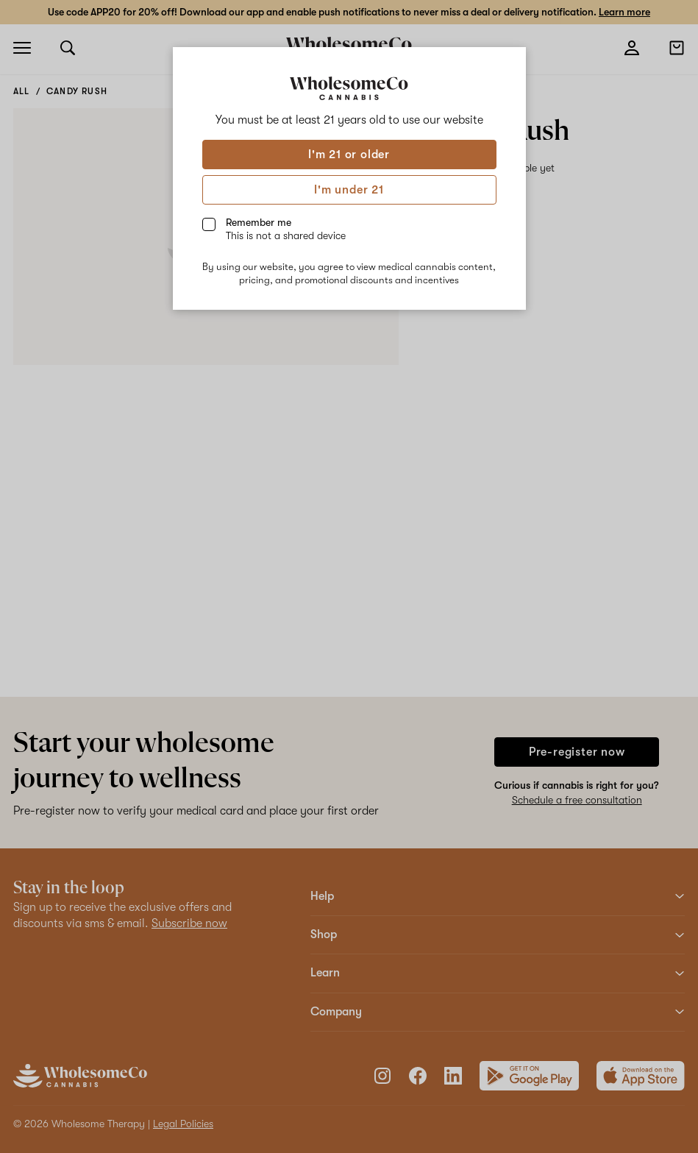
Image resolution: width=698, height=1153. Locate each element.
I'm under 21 (349, 189)
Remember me (286, 228)
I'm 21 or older (349, 154)
